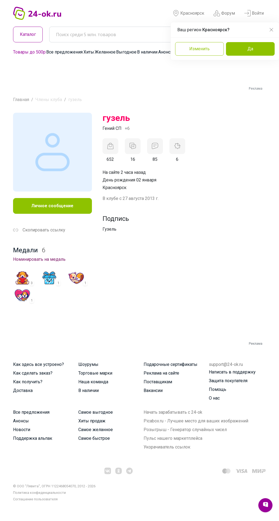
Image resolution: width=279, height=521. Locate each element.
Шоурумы (88, 364)
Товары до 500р (29, 52)
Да (250, 48)
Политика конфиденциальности (39, 493)
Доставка (23, 390)
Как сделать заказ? (32, 373)
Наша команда (93, 381)
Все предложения (64, 52)
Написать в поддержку (232, 372)
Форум (224, 13)
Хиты (88, 52)
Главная (21, 99)
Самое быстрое (94, 438)
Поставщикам (158, 381)
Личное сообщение (52, 205)
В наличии (147, 52)
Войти (254, 13)
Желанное (105, 52)
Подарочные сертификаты (170, 364)
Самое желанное (95, 429)
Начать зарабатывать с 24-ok (173, 412)
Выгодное (126, 52)
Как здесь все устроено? (38, 364)
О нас (214, 398)
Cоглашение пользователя (35, 499)
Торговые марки (95, 373)
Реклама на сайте (161, 373)
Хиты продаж (92, 420)
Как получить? (27, 381)
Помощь (217, 389)
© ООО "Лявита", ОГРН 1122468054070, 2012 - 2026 (54, 486)
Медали (29, 250)
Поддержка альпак (32, 438)
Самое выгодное (95, 412)
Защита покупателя (228, 380)
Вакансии (153, 390)
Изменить (199, 48)
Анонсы (166, 52)
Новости (21, 429)
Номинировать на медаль (39, 259)
